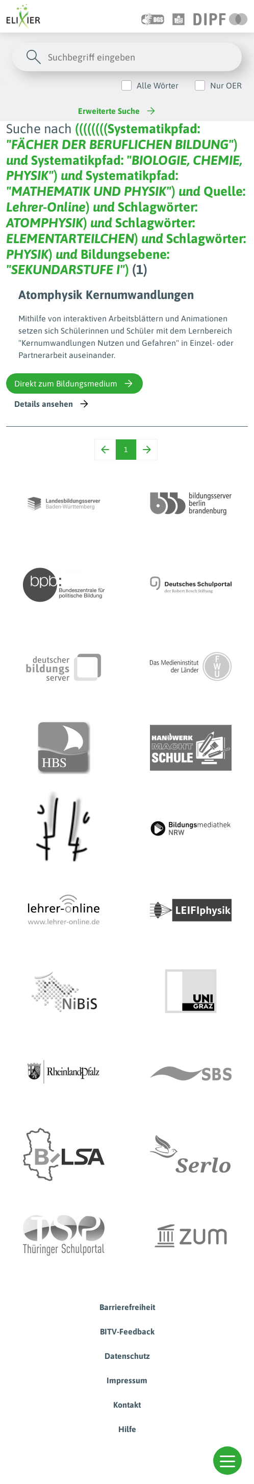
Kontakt (127, 1404)
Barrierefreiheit (127, 1307)
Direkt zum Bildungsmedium (74, 383)
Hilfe (127, 1429)
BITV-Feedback (127, 1331)
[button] (227, 1460)
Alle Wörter (158, 85)
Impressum (127, 1380)
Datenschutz (127, 1355)
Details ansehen (52, 404)
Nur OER (226, 85)
